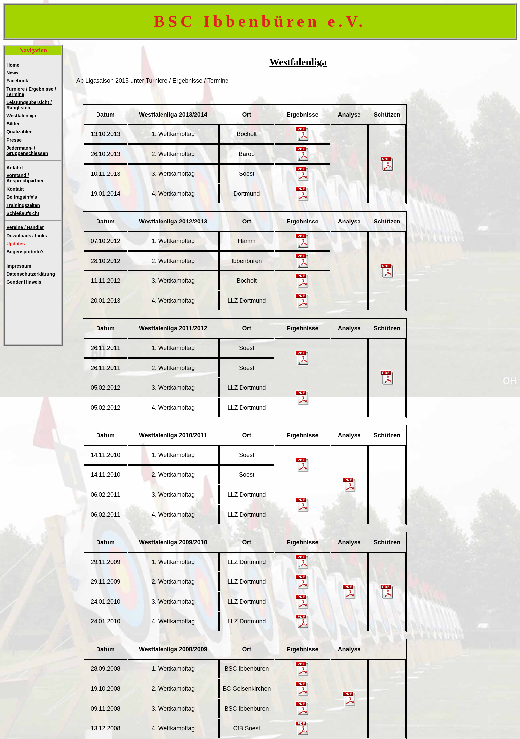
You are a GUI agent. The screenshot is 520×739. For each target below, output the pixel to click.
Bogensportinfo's (25, 251)
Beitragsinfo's (21, 197)
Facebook (17, 80)
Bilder (13, 123)
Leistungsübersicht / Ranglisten (29, 105)
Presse (14, 140)
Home (12, 65)
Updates (15, 243)
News (12, 72)
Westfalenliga (21, 115)
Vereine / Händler (25, 227)
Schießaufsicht (22, 213)
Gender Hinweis (23, 282)
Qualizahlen (19, 131)
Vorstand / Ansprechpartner (25, 178)
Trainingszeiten (23, 205)
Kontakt (15, 189)
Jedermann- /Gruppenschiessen (27, 150)
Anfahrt (14, 167)
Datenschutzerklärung (30, 274)
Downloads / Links (26, 235)
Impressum (18, 266)
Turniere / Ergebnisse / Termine (31, 91)
